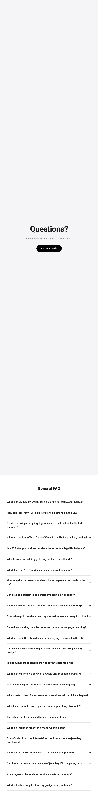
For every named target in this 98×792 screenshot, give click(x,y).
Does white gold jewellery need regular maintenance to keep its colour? (47, 616)
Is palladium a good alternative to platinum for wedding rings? (42, 684)
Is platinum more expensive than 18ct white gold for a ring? (41, 662)
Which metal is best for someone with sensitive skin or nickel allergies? (47, 695)
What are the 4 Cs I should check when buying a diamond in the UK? (45, 638)
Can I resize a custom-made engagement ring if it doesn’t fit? (41, 594)
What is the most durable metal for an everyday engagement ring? (44, 605)
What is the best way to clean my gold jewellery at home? (39, 785)
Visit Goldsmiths (49, 248)
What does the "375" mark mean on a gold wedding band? (39, 570)
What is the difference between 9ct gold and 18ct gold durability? (44, 673)
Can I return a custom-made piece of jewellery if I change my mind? (45, 763)
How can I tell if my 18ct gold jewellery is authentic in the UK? (42, 512)
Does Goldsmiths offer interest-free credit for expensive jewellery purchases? (44, 740)
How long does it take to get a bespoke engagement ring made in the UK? (46, 582)
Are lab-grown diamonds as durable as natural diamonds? (40, 774)
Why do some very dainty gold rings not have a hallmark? (39, 559)
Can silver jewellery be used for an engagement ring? (37, 717)
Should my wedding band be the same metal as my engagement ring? (46, 627)
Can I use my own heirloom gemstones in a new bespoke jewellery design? (44, 650)
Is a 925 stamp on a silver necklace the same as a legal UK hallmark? (46, 548)
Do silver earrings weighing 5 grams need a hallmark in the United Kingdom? (44, 525)
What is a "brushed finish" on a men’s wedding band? (36, 727)
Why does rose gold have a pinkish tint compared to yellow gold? (44, 706)
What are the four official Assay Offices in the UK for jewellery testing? (47, 537)
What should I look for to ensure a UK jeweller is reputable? (40, 752)
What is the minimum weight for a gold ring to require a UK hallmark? (46, 501)
